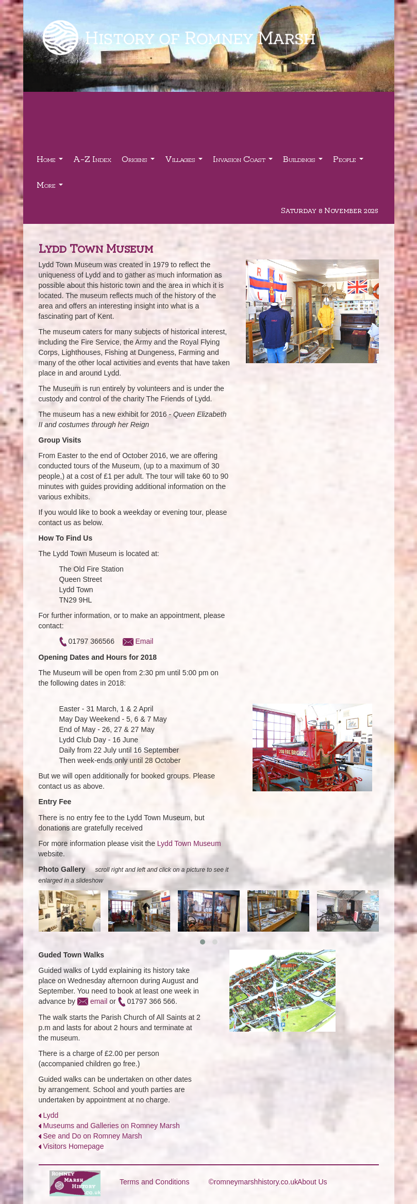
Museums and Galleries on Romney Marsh (111, 1125)
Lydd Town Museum (189, 843)
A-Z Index (92, 159)
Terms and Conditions (154, 1182)
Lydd (50, 1115)
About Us (312, 1182)
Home (51, 162)
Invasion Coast (244, 162)
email (98, 1001)
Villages (185, 162)
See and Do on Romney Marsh (92, 1136)
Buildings (304, 162)
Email (144, 641)
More (51, 188)
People (349, 162)
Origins (139, 162)
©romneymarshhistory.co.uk (253, 1182)
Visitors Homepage (73, 1146)
